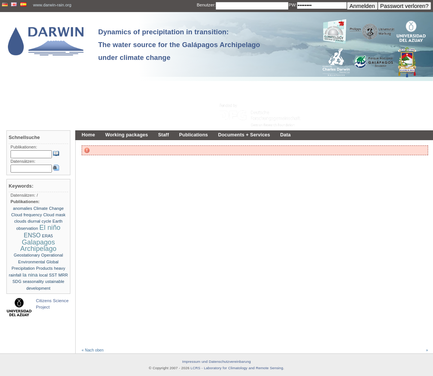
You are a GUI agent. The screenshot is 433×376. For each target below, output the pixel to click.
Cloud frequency (26, 214)
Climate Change (48, 208)
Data (285, 135)
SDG (16, 281)
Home (88, 135)
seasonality (33, 281)
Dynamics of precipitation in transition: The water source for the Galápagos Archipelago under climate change (179, 44)
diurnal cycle (39, 221)
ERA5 (47, 236)
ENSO (32, 235)
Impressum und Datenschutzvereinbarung (216, 361)
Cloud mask (54, 214)
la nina (30, 275)
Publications (193, 135)
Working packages (126, 135)
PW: (293, 5)
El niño (50, 227)
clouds (20, 221)
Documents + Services (244, 135)
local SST (48, 275)
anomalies (22, 208)
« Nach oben (92, 350)
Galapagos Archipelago (38, 245)
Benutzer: (206, 5)
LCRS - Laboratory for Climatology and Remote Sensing (237, 368)
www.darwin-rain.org (52, 5)
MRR (63, 275)
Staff (163, 135)
